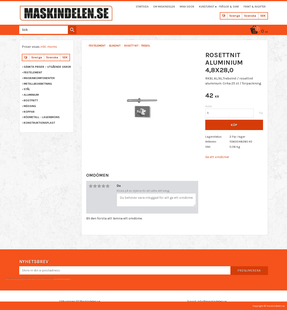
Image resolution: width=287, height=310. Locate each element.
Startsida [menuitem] (142, 6)
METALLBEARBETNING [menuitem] (38, 83)
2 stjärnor (95, 186)
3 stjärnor (99, 186)
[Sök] (72, 30)
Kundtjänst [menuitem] (206, 6)
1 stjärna (91, 186)
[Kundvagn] (258, 31)
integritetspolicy (62, 279)
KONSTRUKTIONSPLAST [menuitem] (39, 122)
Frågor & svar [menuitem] (229, 6)
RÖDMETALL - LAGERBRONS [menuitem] (42, 117)
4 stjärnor (103, 186)
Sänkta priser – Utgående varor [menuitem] (47, 66)
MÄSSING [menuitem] (30, 106)
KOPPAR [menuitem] (29, 111)
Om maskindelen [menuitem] (164, 6)
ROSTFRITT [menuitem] (31, 100)
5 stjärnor (107, 186)
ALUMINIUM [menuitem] (31, 94)
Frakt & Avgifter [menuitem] (255, 6)
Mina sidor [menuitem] (187, 6)
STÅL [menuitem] (27, 89)
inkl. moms (48, 47)
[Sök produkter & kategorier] (46, 30)
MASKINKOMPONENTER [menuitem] (39, 78)
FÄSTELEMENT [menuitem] (33, 72)
